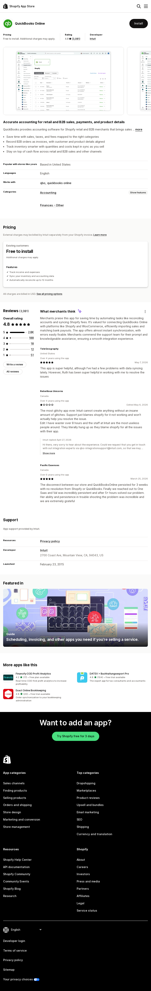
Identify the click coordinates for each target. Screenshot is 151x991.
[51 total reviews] (32, 354)
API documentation (16, 867)
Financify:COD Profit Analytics (33, 673)
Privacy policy (50, 541)
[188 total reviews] (31, 338)
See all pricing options (49, 293)
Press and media (88, 881)
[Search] (139, 6)
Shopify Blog (12, 888)
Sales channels (14, 783)
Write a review (14, 364)
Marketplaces (86, 790)
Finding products (15, 790)
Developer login (14, 941)
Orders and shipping (17, 805)
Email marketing (88, 812)
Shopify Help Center (17, 859)
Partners (83, 888)
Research (10, 896)
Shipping (83, 826)
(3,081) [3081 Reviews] (76, 38)
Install (138, 23)
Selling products (14, 797)
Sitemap (9, 969)
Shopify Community (16, 874)
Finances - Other (52, 205)
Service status (87, 910)
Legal (80, 903)
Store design (12, 812)
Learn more (100, 234)
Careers (82, 867)
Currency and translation (94, 834)
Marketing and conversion (21, 819)
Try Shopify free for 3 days (75, 736)
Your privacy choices (18, 979)
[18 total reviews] (32, 343)
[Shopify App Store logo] (19, 6)
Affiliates (83, 896)
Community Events (16, 881)
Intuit (93, 38)
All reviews (12, 371)
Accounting (48, 192)
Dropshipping (86, 783)
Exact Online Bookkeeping (31, 690)
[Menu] (146, 6)
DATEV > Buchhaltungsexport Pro (109, 673)
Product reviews (88, 797)
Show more (49, 453)
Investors (83, 874)
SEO (79, 819)
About (81, 859)
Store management (16, 826)
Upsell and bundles (90, 805)
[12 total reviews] (32, 349)
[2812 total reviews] (31, 332)
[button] (38, 679)
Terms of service (15, 950)
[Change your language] (26, 930)
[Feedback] (145, 311)
